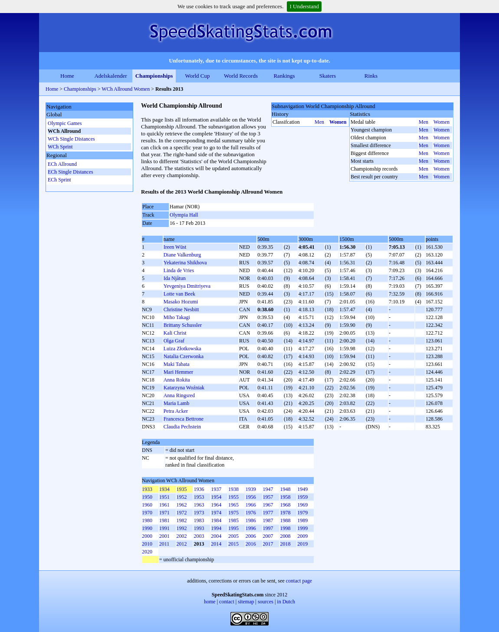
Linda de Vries (179, 270)
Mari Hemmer (178, 372)
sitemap (246, 602)
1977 (268, 513)
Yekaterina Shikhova (185, 263)
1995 (233, 528)
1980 (147, 520)
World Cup (197, 75)
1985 (233, 520)
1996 (251, 528)
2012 (182, 544)
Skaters (327, 75)
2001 (164, 536)
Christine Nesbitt (181, 309)
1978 (285, 513)
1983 (199, 520)
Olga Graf (174, 341)
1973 (199, 513)
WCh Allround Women (126, 89)
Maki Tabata (177, 364)
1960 (147, 505)
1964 (216, 505)
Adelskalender (110, 75)
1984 (216, 520)
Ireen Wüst (175, 247)
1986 (251, 520)
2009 (302, 536)
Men (319, 122)
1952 (182, 497)
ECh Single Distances (70, 172)
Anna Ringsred (179, 395)
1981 (164, 520)
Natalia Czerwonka (184, 356)
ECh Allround (62, 164)
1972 (182, 513)
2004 (216, 536)
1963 (199, 505)
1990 (147, 528)
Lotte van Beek (179, 294)
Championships (154, 75)
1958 (285, 497)
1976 (251, 513)
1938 (233, 489)
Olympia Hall (184, 215)
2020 (147, 552)
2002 (182, 536)
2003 (199, 536)
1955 (233, 497)
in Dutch (286, 602)
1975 (233, 513)
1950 (147, 497)
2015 (233, 544)
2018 (285, 544)
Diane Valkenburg (182, 255)
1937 (216, 489)
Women (337, 122)
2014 (216, 544)
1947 (268, 489)
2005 (233, 536)
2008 (285, 536)
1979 (302, 513)
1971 (164, 513)
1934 (164, 489)
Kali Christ (175, 333)
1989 (302, 520)
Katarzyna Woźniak (184, 388)
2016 (251, 544)
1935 (182, 489)
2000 (147, 536)
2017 (268, 544)
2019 (302, 544)
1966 (251, 505)
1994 (216, 528)
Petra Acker (176, 411)
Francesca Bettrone (184, 419)
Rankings (284, 75)
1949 (302, 489)
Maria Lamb (177, 403)
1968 (285, 505)
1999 (302, 528)
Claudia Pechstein (182, 427)
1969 (302, 505)
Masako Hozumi (181, 302)
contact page (299, 581)
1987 (268, 520)
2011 (164, 544)
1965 (233, 505)
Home (67, 75)
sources (265, 602)
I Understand (304, 6)
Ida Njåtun (175, 278)
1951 (164, 497)
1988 (285, 520)
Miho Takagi (177, 317)
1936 (199, 489)
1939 (251, 489)
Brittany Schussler (183, 325)
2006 (251, 536)
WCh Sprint (60, 147)
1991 (164, 528)
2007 (268, 536)
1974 (216, 513)
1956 (251, 497)
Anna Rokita (177, 380)
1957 (268, 497)
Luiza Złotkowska (182, 349)
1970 (147, 513)
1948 (285, 489)
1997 (268, 528)
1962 (182, 505)
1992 (182, 528)
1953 (199, 497)
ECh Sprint (59, 180)
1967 (268, 505)
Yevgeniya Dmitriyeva (187, 286)
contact (226, 602)
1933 (147, 489)
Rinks (371, 75)
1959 (302, 497)
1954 (216, 497)
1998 (285, 528)
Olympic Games (65, 123)
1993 (199, 528)
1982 (182, 520)
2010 (147, 544)
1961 (164, 505)
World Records (241, 75)
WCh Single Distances (71, 139)
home (210, 602)
